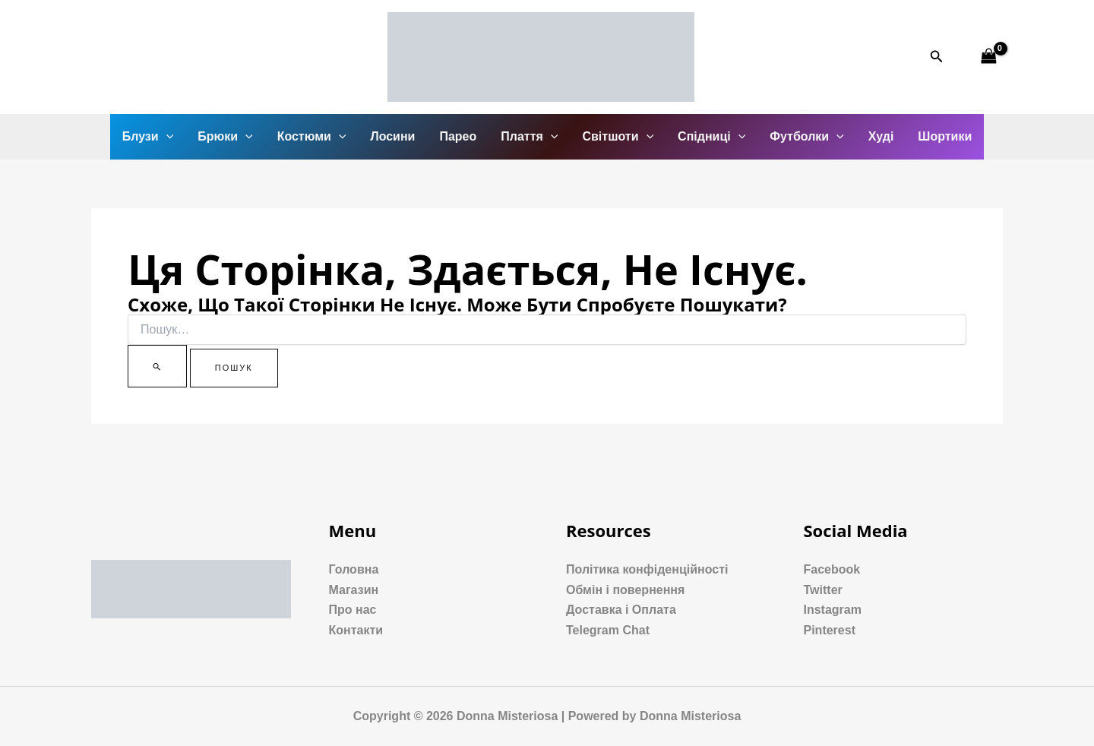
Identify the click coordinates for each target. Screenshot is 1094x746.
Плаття (529, 137)
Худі (881, 136)
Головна (354, 569)
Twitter (823, 589)
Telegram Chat (608, 630)
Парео (457, 136)
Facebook (832, 569)
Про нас (353, 609)
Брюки (225, 137)
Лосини (392, 136)
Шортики (945, 136)
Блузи (148, 137)
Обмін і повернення (625, 589)
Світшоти (617, 137)
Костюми (311, 137)
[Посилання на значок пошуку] (937, 57)
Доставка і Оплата (621, 609)
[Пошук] (157, 366)
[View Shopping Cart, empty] (988, 57)
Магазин (354, 589)
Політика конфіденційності (647, 569)
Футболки (806, 137)
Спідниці (711, 137)
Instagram (833, 609)
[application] (166, 137)
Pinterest (829, 630)
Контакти (356, 630)
